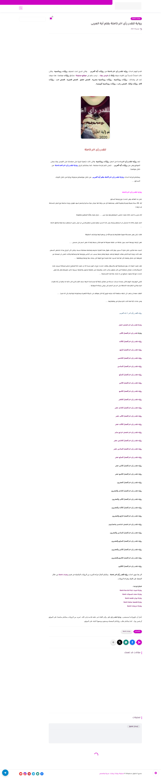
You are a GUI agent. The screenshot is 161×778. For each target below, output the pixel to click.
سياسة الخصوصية (104, 2)
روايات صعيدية (90, 8)
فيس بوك (103, 76)
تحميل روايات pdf (65, 8)
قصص (54, 8)
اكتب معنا (63, 2)
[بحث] (20, 8)
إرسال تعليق (133, 726)
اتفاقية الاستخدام (90, 2)
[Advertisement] (95, 53)
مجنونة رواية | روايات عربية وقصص (111, 774)
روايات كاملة (78, 8)
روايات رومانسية (104, 8)
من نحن (79, 2)
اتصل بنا (71, 2)
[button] (132, 642)
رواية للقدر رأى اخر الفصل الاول (130, 325)
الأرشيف (55, 2)
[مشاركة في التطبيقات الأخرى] (113, 642)
